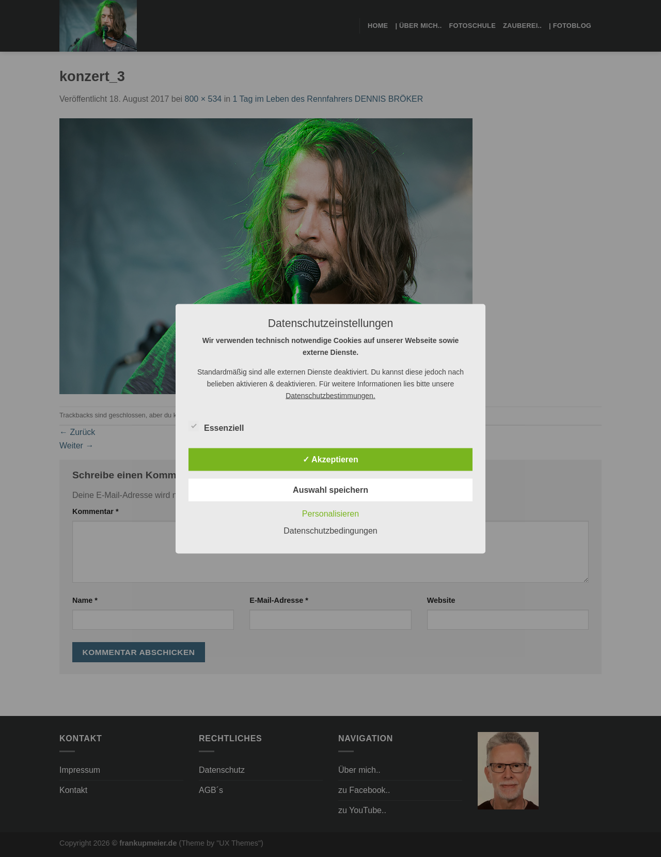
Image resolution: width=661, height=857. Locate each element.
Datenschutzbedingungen (330, 530)
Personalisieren (330, 513)
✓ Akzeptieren (330, 459)
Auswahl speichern (330, 489)
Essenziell (216, 426)
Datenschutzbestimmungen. (330, 395)
